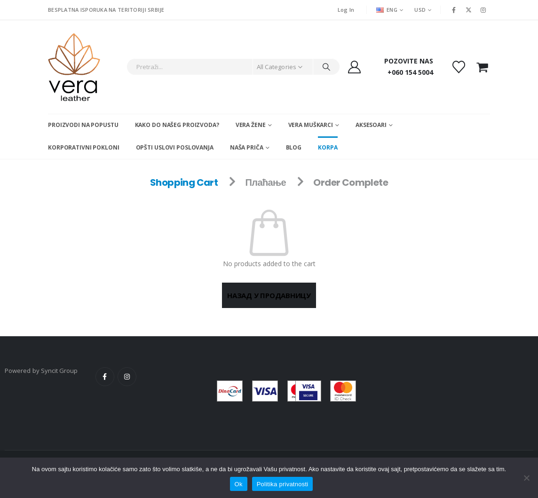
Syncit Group (59, 370)
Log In (346, 9)
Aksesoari (371, 125)
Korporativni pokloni (83, 147)
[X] (469, 10)
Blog (294, 147)
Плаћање (265, 182)
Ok (239, 484)
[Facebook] (454, 10)
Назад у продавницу (269, 295)
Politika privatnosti (283, 484)
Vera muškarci (310, 125)
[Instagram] (483, 10)
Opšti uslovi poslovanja (175, 147)
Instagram (127, 376)
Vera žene (251, 125)
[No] (526, 477)
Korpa (327, 147)
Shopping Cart (184, 182)
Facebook (104, 376)
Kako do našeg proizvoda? (177, 125)
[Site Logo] (74, 67)
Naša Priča (246, 147)
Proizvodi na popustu (83, 125)
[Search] (326, 67)
